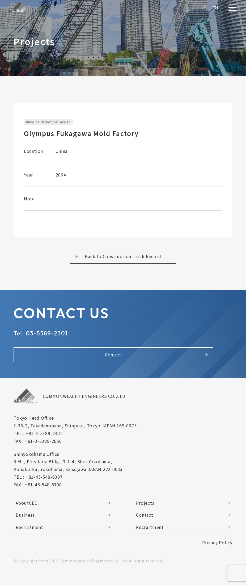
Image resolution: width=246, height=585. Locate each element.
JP (202, 8)
